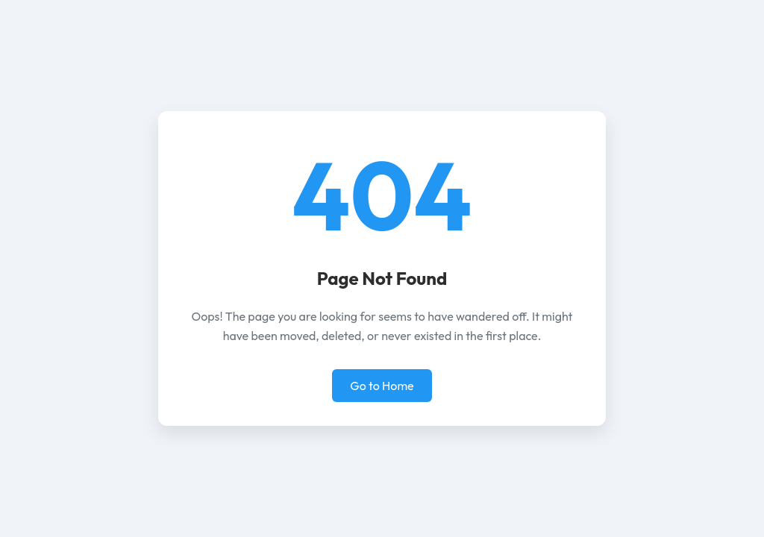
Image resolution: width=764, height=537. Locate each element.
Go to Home (381, 385)
